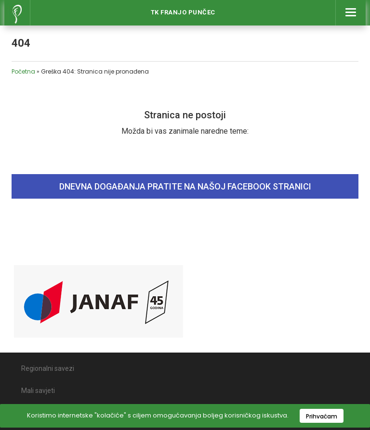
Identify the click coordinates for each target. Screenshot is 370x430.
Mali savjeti (38, 390)
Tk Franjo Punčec (183, 12)
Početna (23, 71)
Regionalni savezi (47, 368)
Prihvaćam (321, 416)
